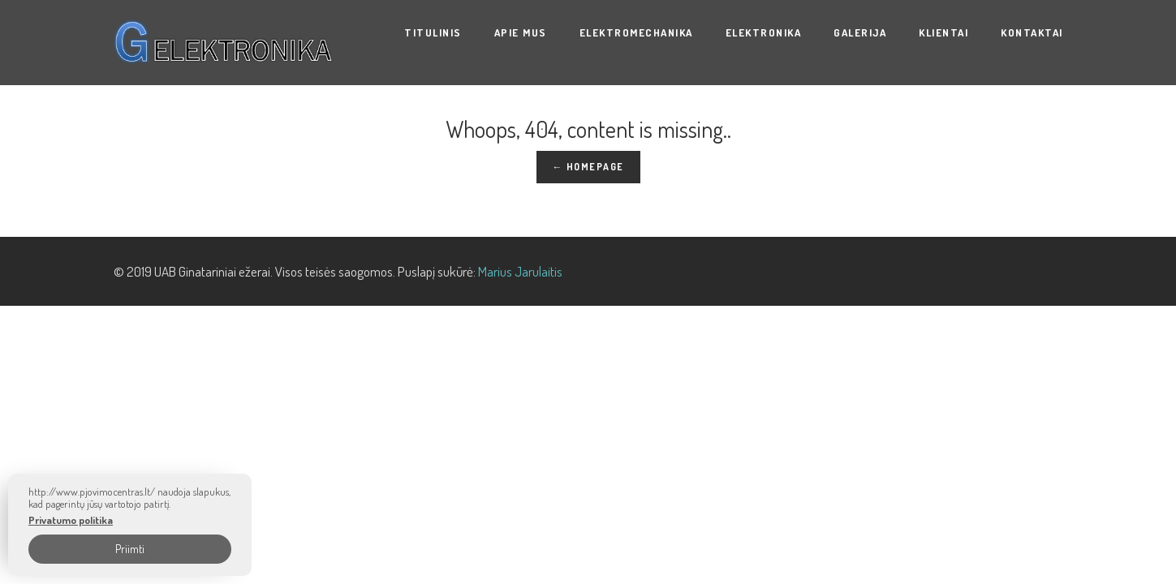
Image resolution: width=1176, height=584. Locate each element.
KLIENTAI (943, 32)
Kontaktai (1032, 32)
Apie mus (520, 32)
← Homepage (588, 167)
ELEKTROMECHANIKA (636, 32)
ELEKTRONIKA (764, 32)
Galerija (860, 32)
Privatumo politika (70, 520)
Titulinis (433, 32)
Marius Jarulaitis (520, 271)
